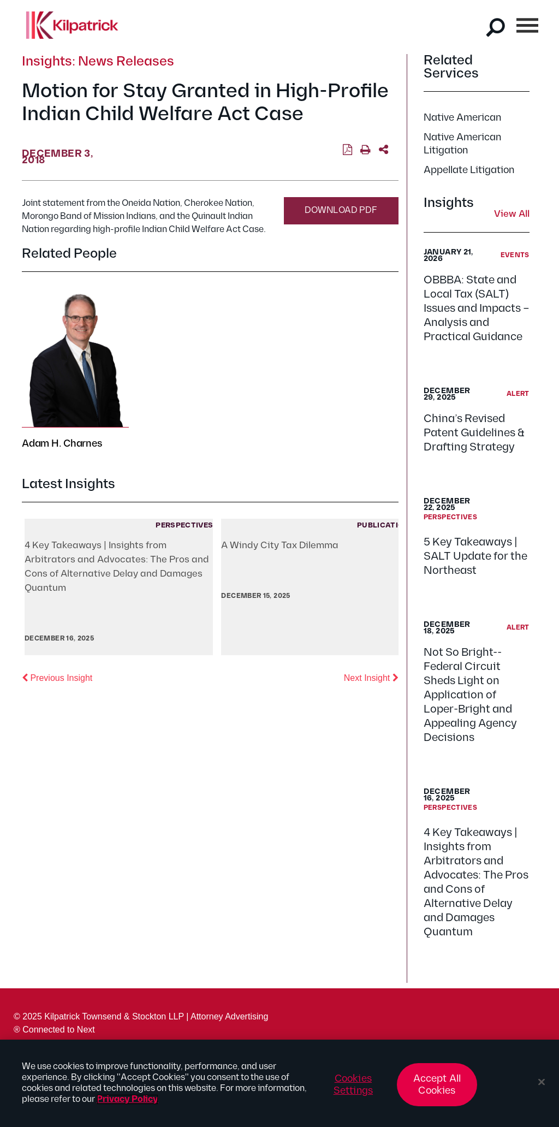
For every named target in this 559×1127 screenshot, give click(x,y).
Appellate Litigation (469, 170)
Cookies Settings (353, 1084)
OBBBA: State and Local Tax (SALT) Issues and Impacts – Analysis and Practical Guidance (477, 308)
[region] (279, 1083)
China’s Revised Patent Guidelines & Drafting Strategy (474, 433)
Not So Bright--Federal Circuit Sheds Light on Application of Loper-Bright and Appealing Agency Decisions (470, 695)
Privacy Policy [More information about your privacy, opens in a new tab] (127, 1099)
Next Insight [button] (371, 677)
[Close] (542, 1082)
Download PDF (341, 210)
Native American (462, 117)
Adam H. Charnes (62, 443)
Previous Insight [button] (57, 677)
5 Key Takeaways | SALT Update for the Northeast (475, 556)
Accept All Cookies (437, 1084)
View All (512, 215)
